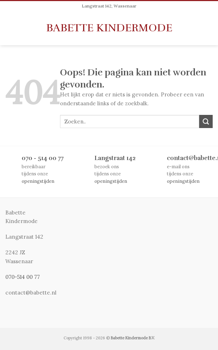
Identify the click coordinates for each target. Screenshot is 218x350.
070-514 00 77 (22, 277)
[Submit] (206, 121)
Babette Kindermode (109, 27)
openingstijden (38, 181)
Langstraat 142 (115, 158)
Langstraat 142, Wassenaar (109, 6)
